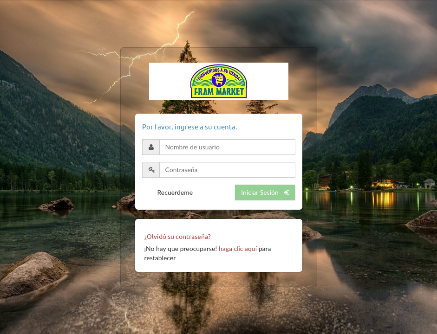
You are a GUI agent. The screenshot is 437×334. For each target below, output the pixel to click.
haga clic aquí (238, 248)
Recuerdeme (175, 192)
